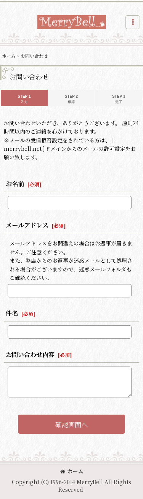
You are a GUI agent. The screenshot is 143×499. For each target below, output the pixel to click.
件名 (12, 313)
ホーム (71, 471)
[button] (132, 22)
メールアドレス (27, 224)
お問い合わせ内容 (30, 354)
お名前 (15, 183)
